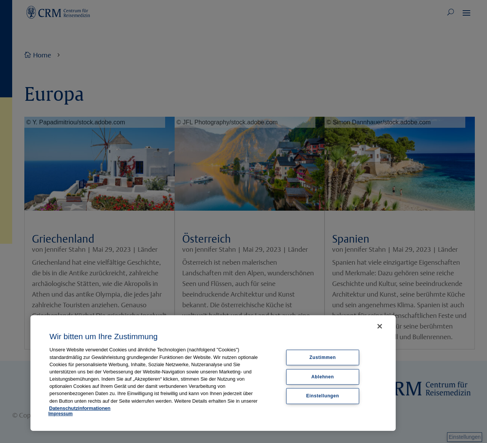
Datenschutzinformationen (79, 408)
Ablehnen (322, 376)
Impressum (60, 413)
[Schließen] (379, 326)
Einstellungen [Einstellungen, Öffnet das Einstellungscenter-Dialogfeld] (322, 396)
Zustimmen (322, 357)
